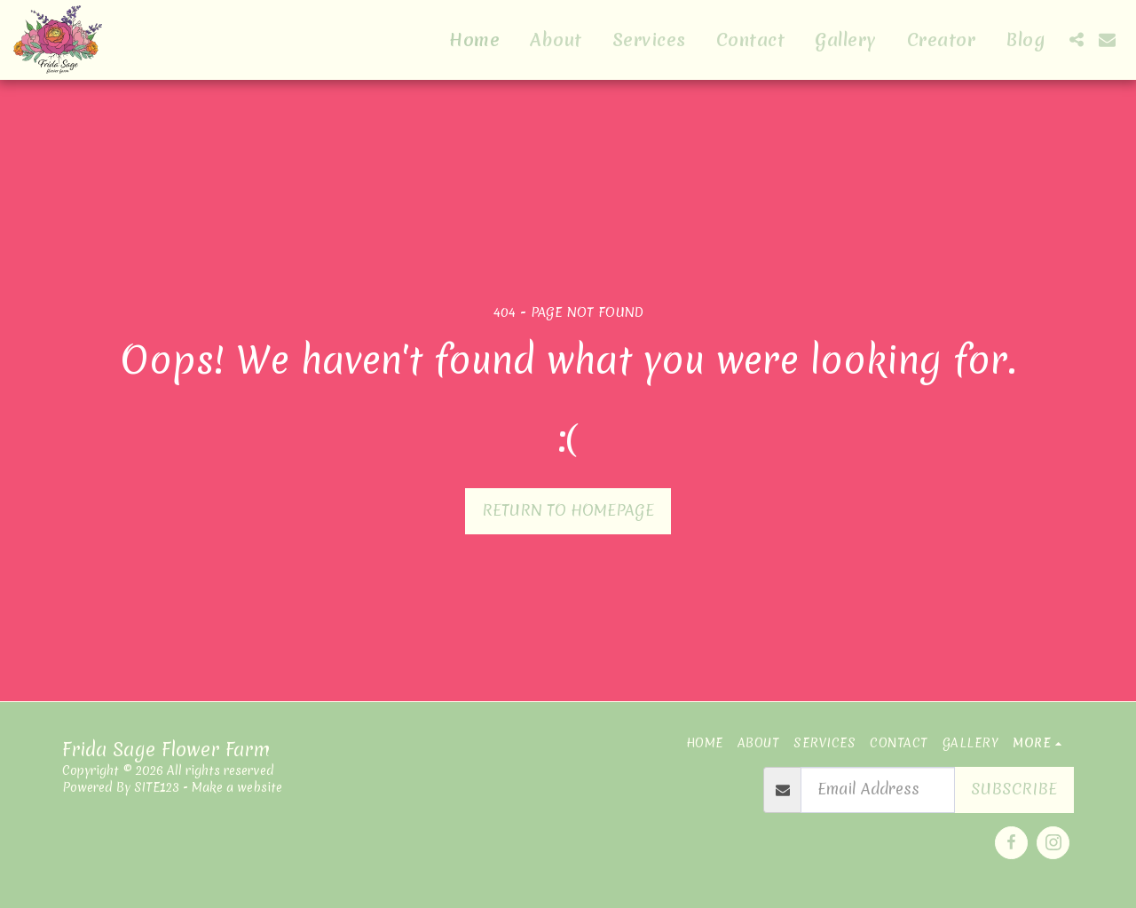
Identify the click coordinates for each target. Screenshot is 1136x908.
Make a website (237, 787)
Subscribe (1014, 789)
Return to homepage (568, 510)
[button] (1076, 39)
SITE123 (156, 787)
